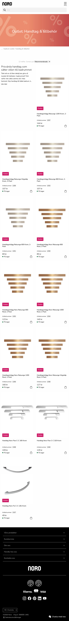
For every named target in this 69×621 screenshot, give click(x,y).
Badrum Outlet (9, 49)
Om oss (7, 545)
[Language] (10, 610)
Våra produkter (10, 532)
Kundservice (9, 539)
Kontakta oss (9, 558)
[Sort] (42, 61)
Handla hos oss (10, 552)
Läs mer (4, 84)
